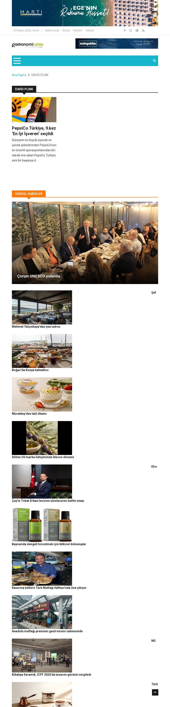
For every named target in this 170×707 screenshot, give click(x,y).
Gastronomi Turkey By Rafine (62, 689)
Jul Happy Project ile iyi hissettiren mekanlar (81, 526)
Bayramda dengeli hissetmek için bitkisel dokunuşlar (87, 409)
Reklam (77, 30)
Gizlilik (110, 689)
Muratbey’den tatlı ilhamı (67, 339)
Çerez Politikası (125, 689)
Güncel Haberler (24, 696)
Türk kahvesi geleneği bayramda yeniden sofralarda (86, 503)
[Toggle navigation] (17, 61)
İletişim (89, 30)
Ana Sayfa (19, 75)
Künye (66, 30)
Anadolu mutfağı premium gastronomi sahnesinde (85, 456)
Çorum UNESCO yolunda (38, 276)
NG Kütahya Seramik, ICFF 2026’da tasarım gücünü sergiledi (92, 479)
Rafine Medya (34, 689)
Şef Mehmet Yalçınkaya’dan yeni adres (77, 292)
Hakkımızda (52, 30)
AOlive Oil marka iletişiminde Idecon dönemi (81, 362)
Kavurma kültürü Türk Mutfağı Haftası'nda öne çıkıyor (87, 432)
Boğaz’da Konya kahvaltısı (68, 315)
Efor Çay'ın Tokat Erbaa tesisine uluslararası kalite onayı (89, 386)
